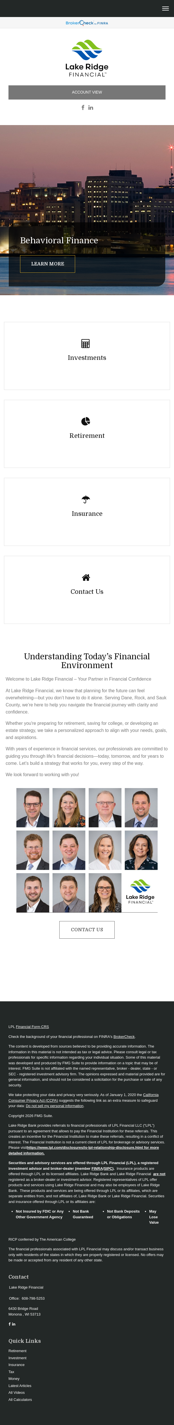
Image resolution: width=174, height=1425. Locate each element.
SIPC (108, 1168)
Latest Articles (19, 1386)
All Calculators (20, 1399)
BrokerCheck (124, 1037)
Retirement (17, 1351)
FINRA (97, 1168)
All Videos (16, 1392)
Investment (17, 1358)
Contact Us (87, 929)
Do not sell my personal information (54, 1106)
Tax (11, 1372)
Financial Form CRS (32, 1027)
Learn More (47, 264)
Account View (87, 92)
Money (13, 1379)
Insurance (16, 1365)
